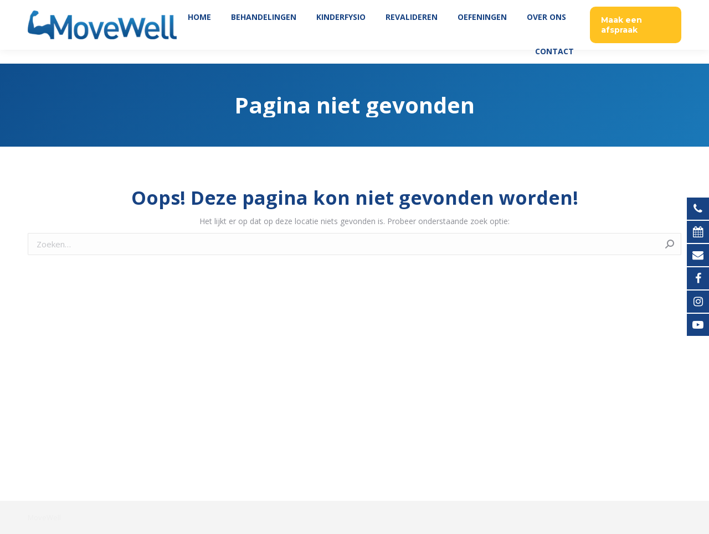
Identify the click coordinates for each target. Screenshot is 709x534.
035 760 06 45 (652, 7)
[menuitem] (199, 31)
